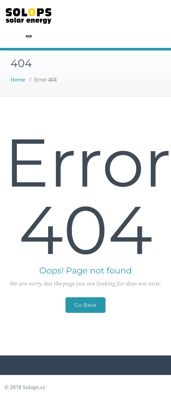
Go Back (85, 305)
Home (18, 80)
